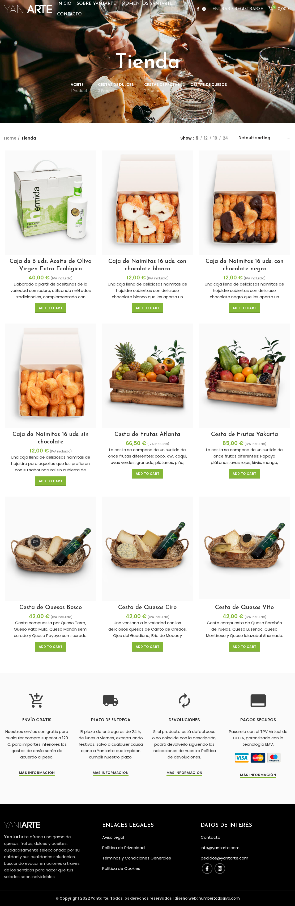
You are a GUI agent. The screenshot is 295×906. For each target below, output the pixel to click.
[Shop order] (264, 139)
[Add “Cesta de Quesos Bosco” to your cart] (50, 648)
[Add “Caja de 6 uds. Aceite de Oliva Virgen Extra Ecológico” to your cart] (50, 308)
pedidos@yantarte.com (224, 858)
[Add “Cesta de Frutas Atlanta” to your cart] (147, 475)
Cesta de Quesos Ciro (147, 609)
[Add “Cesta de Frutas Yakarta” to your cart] (244, 475)
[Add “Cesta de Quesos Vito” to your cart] (244, 648)
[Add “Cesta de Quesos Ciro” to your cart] (147, 648)
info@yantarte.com (220, 847)
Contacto (210, 837)
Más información (37, 774)
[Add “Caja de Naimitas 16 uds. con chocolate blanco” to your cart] (147, 308)
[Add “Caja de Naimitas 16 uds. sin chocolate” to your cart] (50, 482)
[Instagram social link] (204, 12)
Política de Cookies (121, 868)
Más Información (111, 774)
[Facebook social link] (198, 12)
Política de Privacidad (123, 847)
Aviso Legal (113, 837)
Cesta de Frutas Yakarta (245, 436)
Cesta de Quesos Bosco (50, 609)
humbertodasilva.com (219, 898)
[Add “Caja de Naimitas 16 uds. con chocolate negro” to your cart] (244, 308)
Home (10, 138)
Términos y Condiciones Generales (136, 858)
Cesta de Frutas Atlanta (148, 436)
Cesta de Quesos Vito (245, 609)
